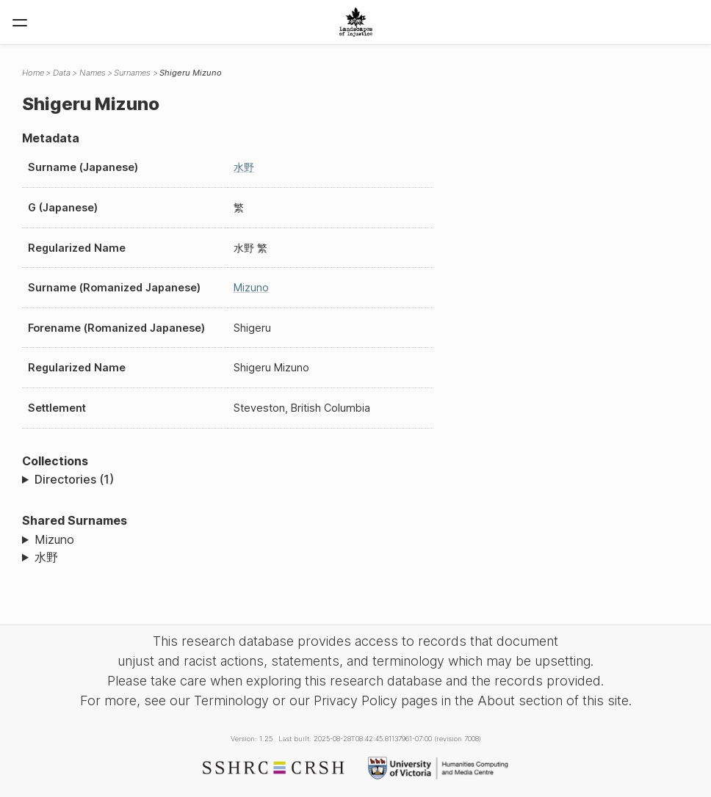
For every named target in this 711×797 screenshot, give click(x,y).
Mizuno (251, 287)
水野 (244, 167)
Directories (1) (74, 479)
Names (92, 73)
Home (33, 73)
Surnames (132, 73)
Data (62, 73)
